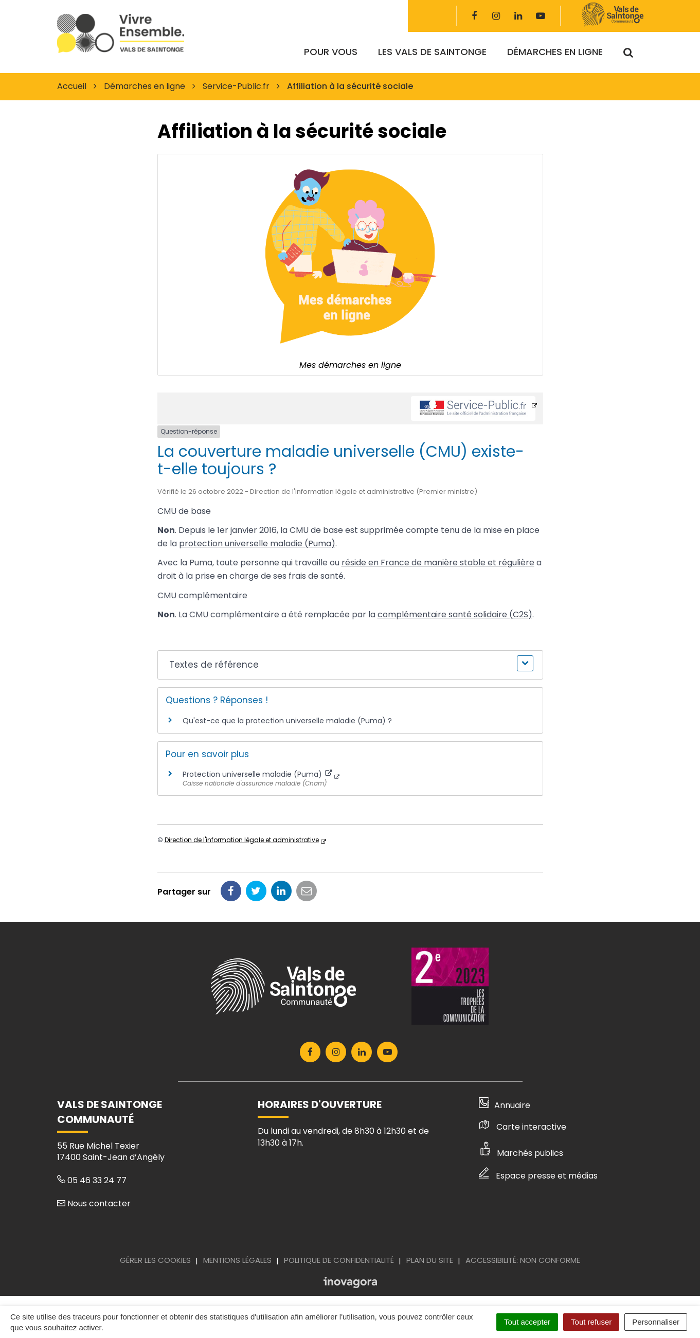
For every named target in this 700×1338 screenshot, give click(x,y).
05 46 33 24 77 (92, 1180)
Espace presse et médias (538, 1176)
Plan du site (429, 1260)
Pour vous (330, 51)
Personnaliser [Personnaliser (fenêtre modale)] (655, 1321)
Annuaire (505, 1105)
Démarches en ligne (555, 51)
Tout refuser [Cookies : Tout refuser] (591, 1321)
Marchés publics (521, 1153)
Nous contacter (94, 1203)
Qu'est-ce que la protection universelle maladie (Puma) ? (287, 721)
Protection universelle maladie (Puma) (258, 774)
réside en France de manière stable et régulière (438, 562)
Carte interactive (522, 1127)
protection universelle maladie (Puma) (257, 543)
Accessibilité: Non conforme (522, 1260)
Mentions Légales (237, 1260)
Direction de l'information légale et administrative (242, 839)
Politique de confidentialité (339, 1260)
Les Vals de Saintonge (432, 51)
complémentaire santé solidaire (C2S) (455, 614)
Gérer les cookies (155, 1260)
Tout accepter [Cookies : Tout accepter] (527, 1321)
